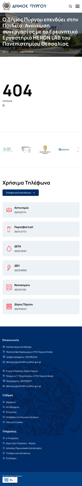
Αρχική (6, 51)
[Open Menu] (77, 6)
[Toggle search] (70, 6)
